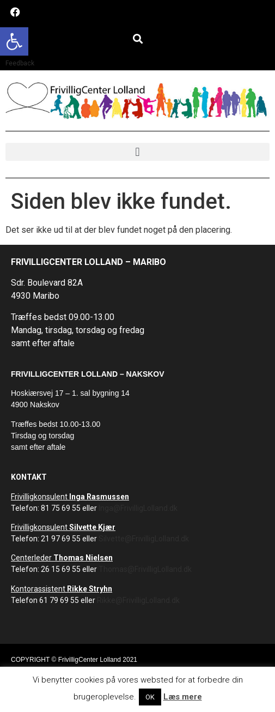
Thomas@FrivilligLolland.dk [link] (145, 569)
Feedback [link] (19, 63)
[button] (137, 38)
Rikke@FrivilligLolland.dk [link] (138, 600)
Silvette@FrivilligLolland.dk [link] (144, 538)
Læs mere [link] (182, 697)
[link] (14, 41)
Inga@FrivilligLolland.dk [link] (138, 508)
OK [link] (150, 697)
